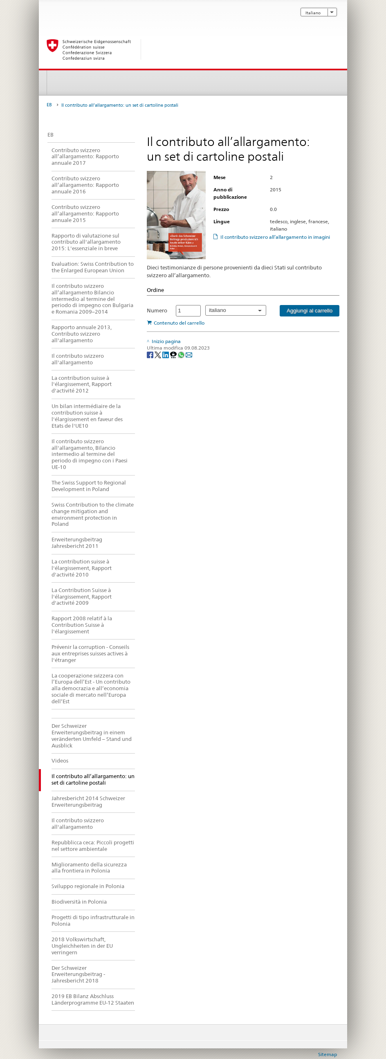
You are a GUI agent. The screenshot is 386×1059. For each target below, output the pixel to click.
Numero (157, 310)
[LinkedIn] (166, 354)
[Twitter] (158, 354)
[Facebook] (151, 354)
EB (49, 105)
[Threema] (174, 354)
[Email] (189, 354)
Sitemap (327, 1054)
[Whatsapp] (182, 354)
